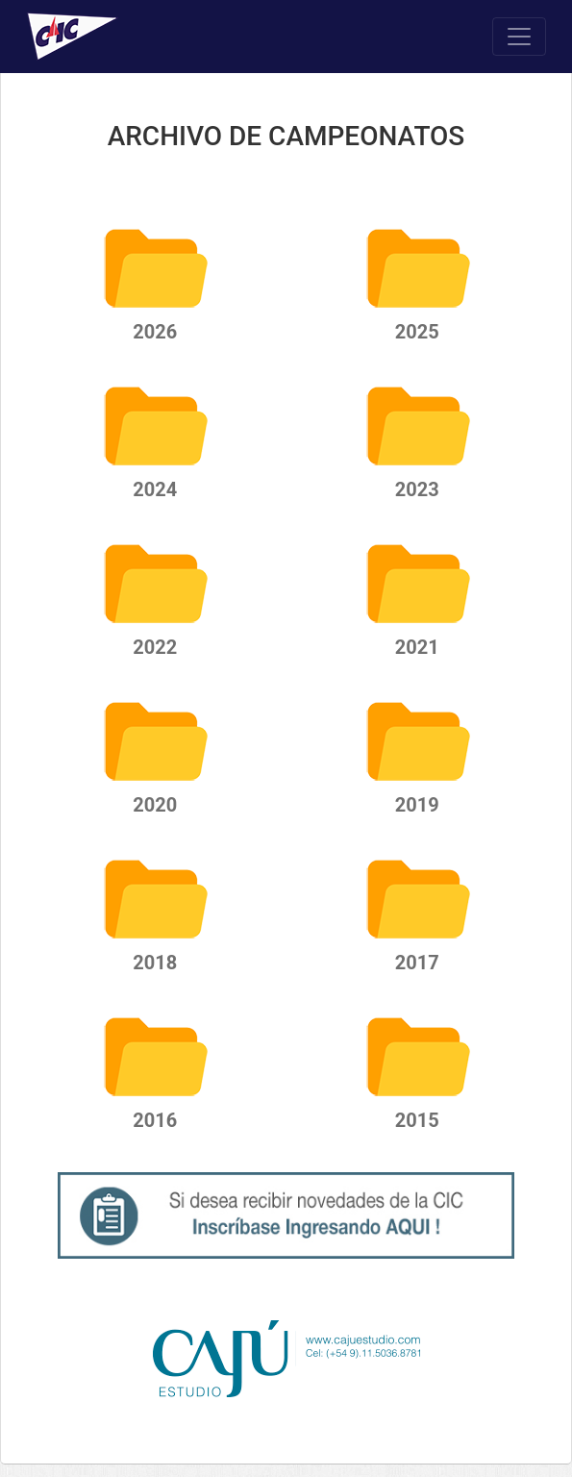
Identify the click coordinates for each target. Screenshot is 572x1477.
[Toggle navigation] (519, 36)
